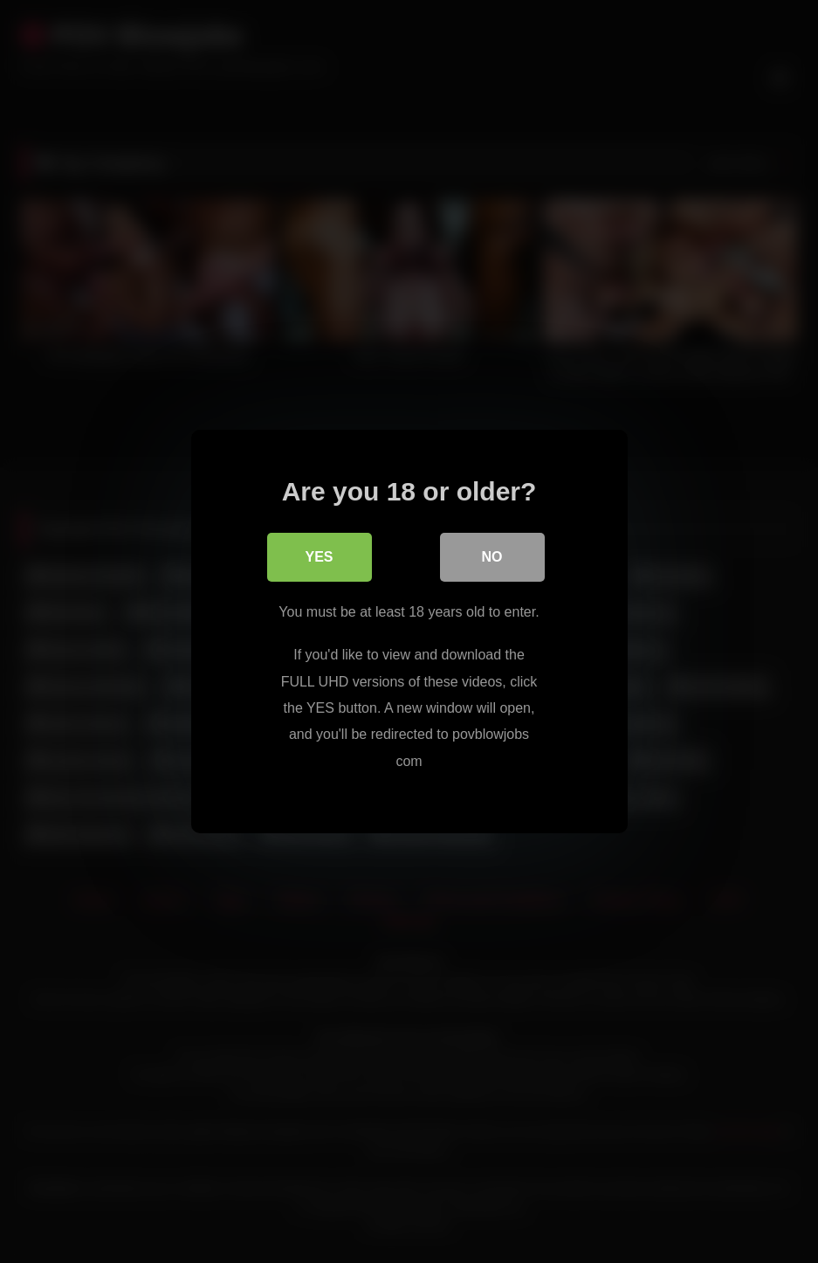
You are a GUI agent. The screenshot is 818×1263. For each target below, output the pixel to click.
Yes (319, 556)
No (492, 556)
